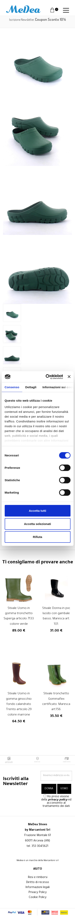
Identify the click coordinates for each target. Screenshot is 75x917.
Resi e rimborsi (37, 877)
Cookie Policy (37, 897)
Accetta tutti (37, 510)
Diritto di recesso (37, 882)
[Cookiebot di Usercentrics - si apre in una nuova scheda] (47, 376)
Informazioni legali (37, 887)
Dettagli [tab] (30, 387)
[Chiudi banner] (69, 376)
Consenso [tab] (12, 387)
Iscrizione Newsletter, (37, 20)
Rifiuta (37, 537)
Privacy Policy (37, 892)
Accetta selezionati (37, 523)
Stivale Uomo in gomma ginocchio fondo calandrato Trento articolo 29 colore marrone (19, 704)
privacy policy (57, 800)
